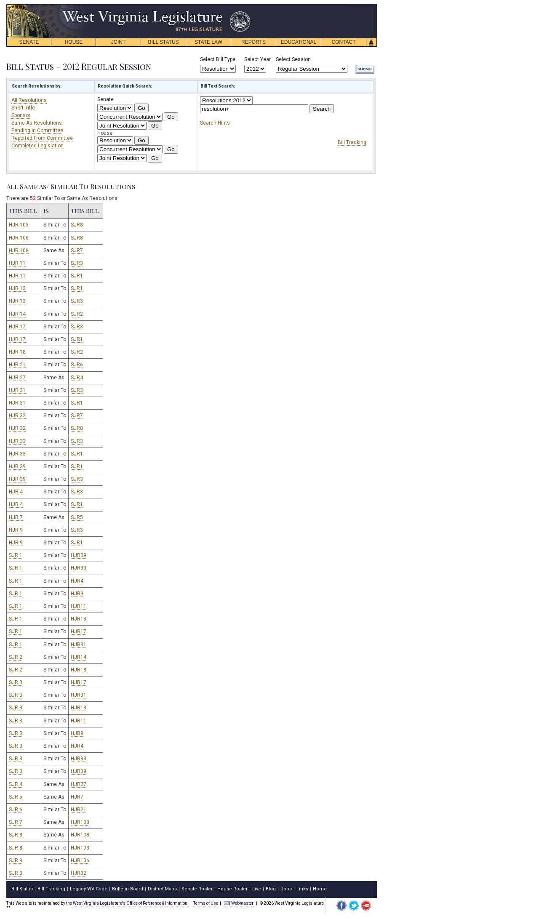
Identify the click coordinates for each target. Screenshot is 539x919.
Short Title (23, 108)
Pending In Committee (37, 130)
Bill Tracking (352, 142)
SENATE (29, 42)
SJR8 (77, 225)
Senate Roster (197, 889)
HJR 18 (17, 352)
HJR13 (78, 619)
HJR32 (78, 873)
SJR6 (77, 365)
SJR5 (77, 517)
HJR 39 (17, 466)
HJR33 (78, 568)
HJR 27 (17, 378)
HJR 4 (16, 492)
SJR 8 (15, 835)
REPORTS (253, 42)
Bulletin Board (127, 889)
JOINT (118, 42)
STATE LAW (208, 42)
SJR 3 (15, 682)
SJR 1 (15, 555)
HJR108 (80, 822)
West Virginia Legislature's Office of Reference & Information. (131, 903)
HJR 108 (19, 250)
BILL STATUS (163, 42)
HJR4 (77, 581)
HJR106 (80, 860)
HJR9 (77, 594)
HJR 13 (17, 288)
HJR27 (78, 784)
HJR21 (78, 809)
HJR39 (78, 555)
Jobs (286, 889)
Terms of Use (205, 903)
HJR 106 (19, 238)
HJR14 (78, 657)
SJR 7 (15, 822)
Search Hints (215, 123)
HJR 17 (17, 327)
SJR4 (77, 378)
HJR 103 (19, 225)
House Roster (232, 889)
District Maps (162, 889)
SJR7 (77, 250)
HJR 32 (17, 415)
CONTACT (343, 42)
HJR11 (78, 606)
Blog (271, 889)
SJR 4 (15, 784)
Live (256, 889)
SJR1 (77, 276)
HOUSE (74, 42)
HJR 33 (17, 441)
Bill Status (22, 889)
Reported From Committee (42, 138)
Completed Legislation (37, 146)
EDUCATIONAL (298, 42)
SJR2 (77, 314)
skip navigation (244, 6)
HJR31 (78, 644)
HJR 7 (16, 517)
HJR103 (80, 848)
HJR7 (77, 797)
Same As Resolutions (36, 123)
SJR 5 (15, 797)
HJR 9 (16, 530)
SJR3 (77, 263)
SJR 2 (15, 657)
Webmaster (238, 903)
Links (302, 889)
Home (320, 889)
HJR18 (78, 670)
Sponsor (20, 115)
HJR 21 (17, 365)
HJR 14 (17, 314)
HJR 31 (17, 390)
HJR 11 (17, 263)
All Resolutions (29, 100)
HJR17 (78, 631)
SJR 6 (15, 809)
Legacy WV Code (88, 889)
